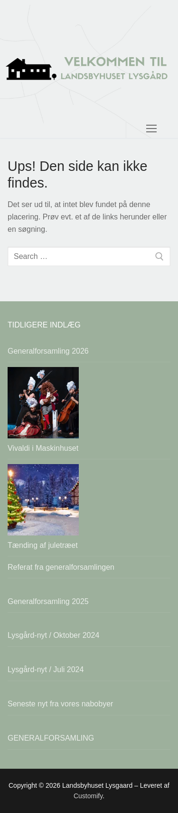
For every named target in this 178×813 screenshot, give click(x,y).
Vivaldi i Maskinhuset (43, 448)
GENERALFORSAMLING (51, 738)
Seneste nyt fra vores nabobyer (60, 704)
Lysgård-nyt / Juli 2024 (46, 669)
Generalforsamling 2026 (48, 351)
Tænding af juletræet (43, 545)
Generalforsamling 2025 (48, 601)
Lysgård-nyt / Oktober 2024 (53, 635)
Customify (88, 796)
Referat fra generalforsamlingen (61, 567)
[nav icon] (151, 69)
